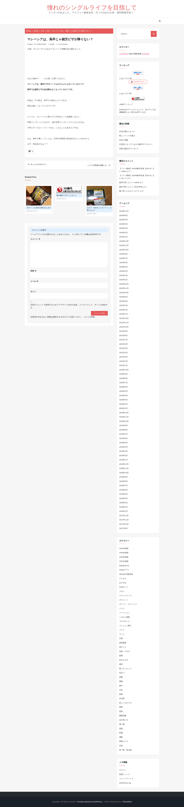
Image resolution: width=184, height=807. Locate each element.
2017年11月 (124, 520)
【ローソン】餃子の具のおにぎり (38, 207)
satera (31, 44)
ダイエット (123, 600)
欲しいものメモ (125, 703)
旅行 (121, 686)
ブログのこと (124, 621)
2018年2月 (123, 507)
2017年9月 (123, 528)
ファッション (124, 613)
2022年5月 (123, 301)
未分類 (52, 44)
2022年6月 (123, 297)
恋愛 (121, 677)
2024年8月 (123, 215)
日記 (121, 690)
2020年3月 (123, 400)
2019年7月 (123, 434)
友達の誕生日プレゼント (129, 149)
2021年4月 (123, 353)
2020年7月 (123, 383)
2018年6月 (123, 490)
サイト (33, 291)
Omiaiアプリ (124, 570)
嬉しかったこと (125, 668)
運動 (121, 737)
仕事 (121, 638)
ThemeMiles (127, 802)
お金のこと (123, 587)
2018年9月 (123, 477)
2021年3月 (123, 357)
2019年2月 (123, 455)
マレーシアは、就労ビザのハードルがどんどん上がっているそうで (55, 84)
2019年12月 (124, 413)
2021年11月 (124, 323)
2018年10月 (124, 473)
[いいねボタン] (29, 151)
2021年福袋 (123, 561)
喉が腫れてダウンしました (66, 194)
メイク (122, 630)
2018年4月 (123, 498)
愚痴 (121, 681)
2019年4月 (123, 447)
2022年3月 (123, 305)
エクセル (122, 578)
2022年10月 (124, 293)
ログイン (122, 770)
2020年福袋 (123, 557)
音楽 (121, 746)
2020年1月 (123, 408)
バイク (122, 608)
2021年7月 (123, 340)
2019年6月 (123, 438)
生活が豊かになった (127, 131)
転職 (121, 733)
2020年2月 (123, 404)
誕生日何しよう (125, 182)
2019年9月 (123, 425)
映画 (121, 694)
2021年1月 (123, 365)
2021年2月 (123, 361)
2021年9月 (123, 331)
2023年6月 (123, 262)
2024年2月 (123, 233)
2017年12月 (124, 516)
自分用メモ (123, 720)
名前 (33, 270)
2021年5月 (123, 348)
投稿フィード (124, 774)
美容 (121, 711)
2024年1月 (123, 237)
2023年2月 (123, 275)
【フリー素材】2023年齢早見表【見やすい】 (137, 169)
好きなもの (123, 660)
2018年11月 (124, 468)
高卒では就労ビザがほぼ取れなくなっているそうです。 (50, 89)
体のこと (122, 647)
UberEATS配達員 (126, 574)
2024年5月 (123, 220)
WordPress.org (125, 783)
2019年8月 (123, 430)
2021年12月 (124, 318)
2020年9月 (123, 374)
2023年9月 (123, 254)
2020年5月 (123, 391)
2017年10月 (124, 524)
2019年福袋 (123, 553)
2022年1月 (123, 314)
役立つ (122, 673)
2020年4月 (123, 395)
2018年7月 (123, 485)
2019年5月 (123, 443)
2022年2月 (123, 310)
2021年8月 (123, 335)
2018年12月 (124, 464)
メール (34, 280)
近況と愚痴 (123, 140)
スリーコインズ (125, 595)
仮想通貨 (122, 643)
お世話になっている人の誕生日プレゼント (136, 144)
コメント (35, 238)
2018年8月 (123, 481)
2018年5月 (123, 494)
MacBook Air (124, 566)
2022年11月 (124, 288)
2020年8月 (123, 378)
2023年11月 (124, 245)
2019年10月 (124, 421)
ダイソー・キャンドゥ (128, 604)
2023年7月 (123, 258)
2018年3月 (123, 503)
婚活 (121, 664)
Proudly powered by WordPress (89, 802)
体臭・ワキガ (124, 651)
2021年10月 (124, 327)
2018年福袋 (123, 548)
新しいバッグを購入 (127, 136)
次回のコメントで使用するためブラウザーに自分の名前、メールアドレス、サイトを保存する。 (69, 305)
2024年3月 (123, 228)
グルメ (122, 591)
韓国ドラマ (123, 741)
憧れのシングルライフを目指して (92, 7)
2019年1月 (123, 460)
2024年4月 (123, 224)
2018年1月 (123, 511)
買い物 (122, 724)
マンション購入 (125, 626)
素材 (121, 707)
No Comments (63, 44)
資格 (121, 728)
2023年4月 (123, 267)
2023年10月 (124, 250)
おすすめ (122, 583)
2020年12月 (124, 370)
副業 (121, 656)
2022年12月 (124, 284)
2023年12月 (124, 241)
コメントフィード (126, 779)
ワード (122, 634)
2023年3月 (123, 271)
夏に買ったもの (125, 191)
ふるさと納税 (124, 617)
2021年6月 (123, 344)
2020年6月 (123, 387)
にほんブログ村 (125, 78)
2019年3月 (123, 451)
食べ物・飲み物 (125, 750)
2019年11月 (124, 417)
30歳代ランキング (126, 104)
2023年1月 (123, 280)
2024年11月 (124, 211)
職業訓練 (122, 716)
